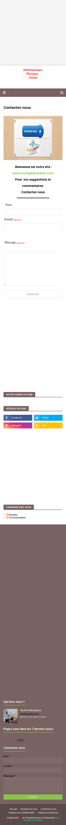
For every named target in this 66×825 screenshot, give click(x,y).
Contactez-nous (48, 809)
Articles (11, 514)
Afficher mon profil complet (33, 717)
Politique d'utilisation (48, 813)
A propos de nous (28, 809)
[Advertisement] (33, 33)
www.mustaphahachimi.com (33, 173)
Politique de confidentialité (21, 813)
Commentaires (16, 517)
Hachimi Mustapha (30, 710)
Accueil (13, 809)
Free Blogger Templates (41, 819)
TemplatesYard (32, 818)
